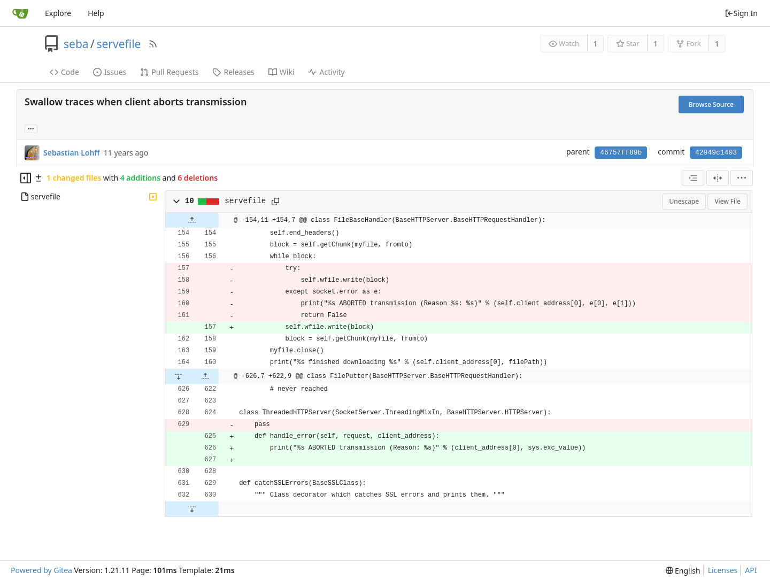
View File (727, 201)
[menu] (741, 178)
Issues (109, 72)
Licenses (723, 570)
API (751, 570)
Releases (233, 72)
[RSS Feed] (153, 44)
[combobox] (693, 178)
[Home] (20, 13)
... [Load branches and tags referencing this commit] (31, 128)
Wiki (281, 72)
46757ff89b (621, 153)
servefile (118, 43)
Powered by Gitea (41, 570)
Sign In (741, 13)
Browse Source (711, 104)
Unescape (684, 201)
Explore (58, 13)
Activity (326, 72)
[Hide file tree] (25, 178)
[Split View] (717, 178)
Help (96, 13)
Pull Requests (169, 72)
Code (64, 72)
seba (76, 43)
